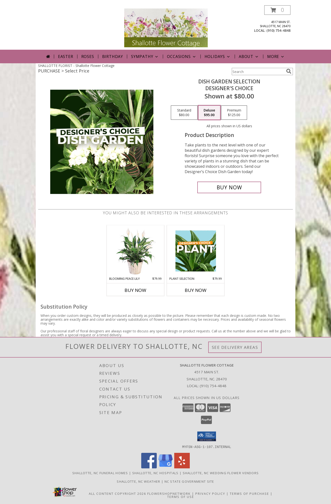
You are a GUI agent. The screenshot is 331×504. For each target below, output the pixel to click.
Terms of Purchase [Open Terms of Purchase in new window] (249, 493)
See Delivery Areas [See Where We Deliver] (235, 347)
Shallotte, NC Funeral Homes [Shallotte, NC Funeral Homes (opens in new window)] (100, 473)
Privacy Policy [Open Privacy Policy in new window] (210, 493)
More (276, 56)
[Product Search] (258, 71)
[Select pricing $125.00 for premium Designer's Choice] (234, 113)
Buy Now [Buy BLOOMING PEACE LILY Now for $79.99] (135, 290)
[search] (289, 71)
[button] (277, 10)
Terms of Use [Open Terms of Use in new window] (180, 496)
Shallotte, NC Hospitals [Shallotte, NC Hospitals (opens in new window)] (155, 473)
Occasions (181, 56)
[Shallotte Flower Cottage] (166, 27)
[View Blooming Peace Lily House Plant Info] (135, 250)
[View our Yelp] (182, 466)
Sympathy (145, 56)
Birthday (112, 56)
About (249, 56)
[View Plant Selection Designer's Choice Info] (195, 250)
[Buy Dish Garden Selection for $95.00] (229, 187)
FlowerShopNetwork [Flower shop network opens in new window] (169, 493)
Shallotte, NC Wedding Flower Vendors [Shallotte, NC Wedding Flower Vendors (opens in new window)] (221, 473)
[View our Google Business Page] (165, 466)
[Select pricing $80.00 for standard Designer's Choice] (184, 113)
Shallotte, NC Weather (138, 481)
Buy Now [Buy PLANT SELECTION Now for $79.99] (196, 290)
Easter (65, 56)
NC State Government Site (189, 481)
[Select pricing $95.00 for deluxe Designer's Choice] (209, 113)
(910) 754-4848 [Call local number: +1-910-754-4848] (278, 30)
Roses (87, 56)
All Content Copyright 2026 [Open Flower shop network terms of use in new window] (117, 493)
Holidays (218, 56)
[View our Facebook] (149, 466)
